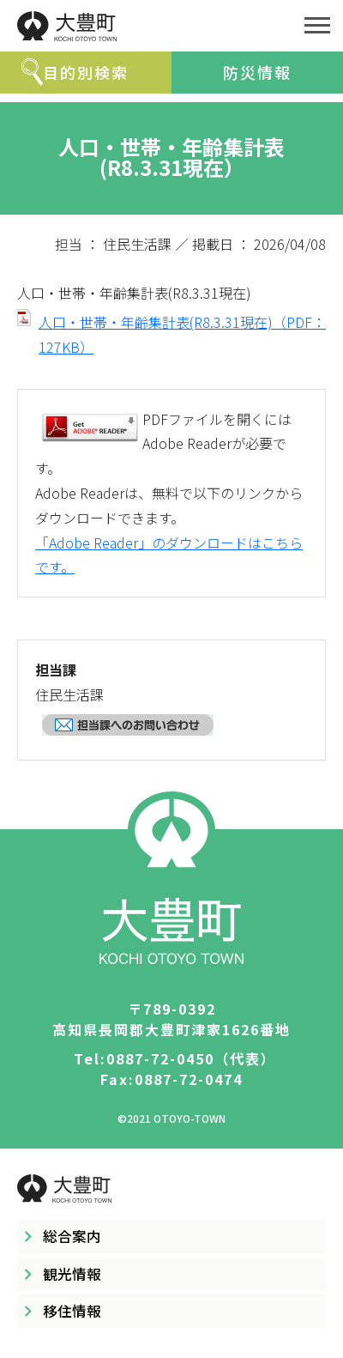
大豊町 (146, 26)
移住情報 (72, 1310)
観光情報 (72, 1274)
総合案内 (72, 1236)
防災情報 (257, 72)
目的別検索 (86, 72)
